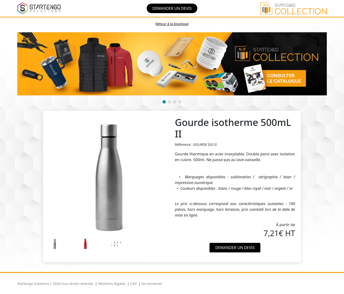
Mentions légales (111, 283)
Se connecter (151, 283)
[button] (164, 101)
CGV (133, 283)
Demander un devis (172, 8)
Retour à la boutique (172, 24)
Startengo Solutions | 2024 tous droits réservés (55, 283)
